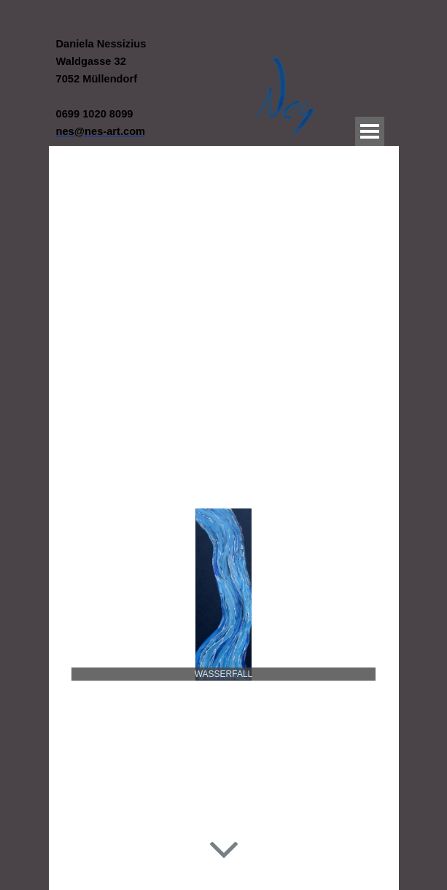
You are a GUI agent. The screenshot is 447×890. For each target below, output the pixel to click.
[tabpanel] (143, 87)
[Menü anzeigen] (369, 131)
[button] (101, 131)
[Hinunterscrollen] (224, 848)
